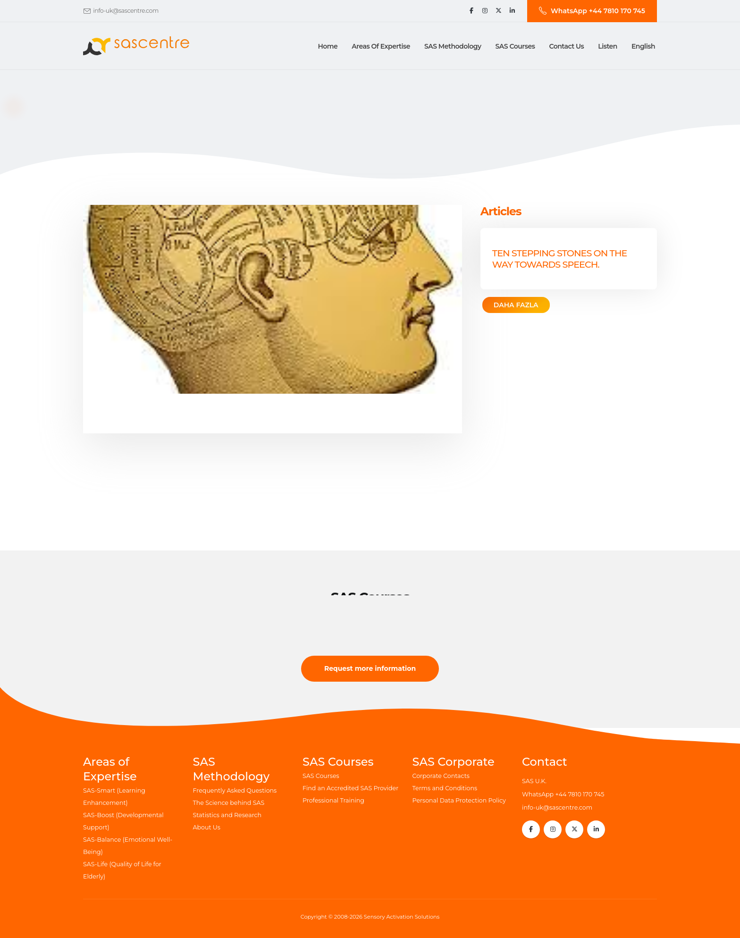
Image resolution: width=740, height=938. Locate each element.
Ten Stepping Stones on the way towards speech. (559, 258)
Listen (607, 46)
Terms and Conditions (445, 788)
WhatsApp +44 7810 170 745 (563, 794)
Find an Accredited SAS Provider (350, 788)
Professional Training (333, 800)
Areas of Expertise (381, 46)
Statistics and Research (227, 815)
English (643, 46)
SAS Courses (321, 775)
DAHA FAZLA (516, 305)
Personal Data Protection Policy (459, 800)
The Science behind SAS (229, 802)
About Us (206, 827)
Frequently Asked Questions (235, 790)
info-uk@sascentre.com (126, 10)
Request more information (370, 668)
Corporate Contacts (441, 775)
